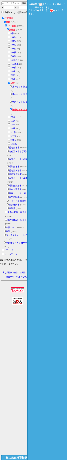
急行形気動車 (15, 174)
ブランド (9, 250)
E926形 (14, 144)
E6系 (13, 125)
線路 (8, 231)
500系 (13, 52)
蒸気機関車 (14, 205)
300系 (13, 45)
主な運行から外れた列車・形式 (17, 272)
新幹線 (12, 30)
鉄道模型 (9, 18)
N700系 (14, 60)
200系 (13, 41)
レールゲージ (11, 254)
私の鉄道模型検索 (16, 457)
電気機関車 (14, 197)
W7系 (13, 132)
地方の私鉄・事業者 (17, 220)
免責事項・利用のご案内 (17, 277)
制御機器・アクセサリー (17, 243)
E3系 (13, 79)
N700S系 (15, 64)
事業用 (12, 208)
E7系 (13, 128)
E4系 (13, 83)
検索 (24, 3)
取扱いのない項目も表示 (15, 12)
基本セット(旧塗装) (21, 87)
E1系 (13, 71)
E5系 (13, 117)
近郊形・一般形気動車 (19, 178)
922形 (13, 136)
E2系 (13, 75)
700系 (13, 56)
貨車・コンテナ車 (17, 193)
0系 (12, 33)
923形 (13, 140)
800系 (13, 67)
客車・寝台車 (15, 189)
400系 (13, 49)
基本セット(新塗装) (21, 94)
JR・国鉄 (12, 26)
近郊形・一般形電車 (18, 159)
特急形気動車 (15, 170)
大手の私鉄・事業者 (17, 212)
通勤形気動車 (15, 186)
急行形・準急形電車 (18, 151)
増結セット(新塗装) (21, 110)
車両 (8, 22)
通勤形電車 (14, 166)
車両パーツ (11, 227)
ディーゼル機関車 (17, 201)
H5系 (13, 121)
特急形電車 (14, 147)
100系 (13, 37)
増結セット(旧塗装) (21, 102)
